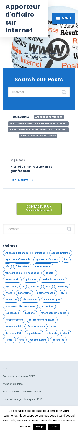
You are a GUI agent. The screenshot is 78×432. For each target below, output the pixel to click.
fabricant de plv (13, 273)
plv (62, 293)
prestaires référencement (20, 306)
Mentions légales (13, 383)
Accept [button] (39, 426)
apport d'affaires (60, 253)
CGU (5, 368)
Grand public (12, 279)
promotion (47, 306)
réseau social (13, 326)
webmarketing (38, 339)
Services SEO (13, 333)
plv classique (30, 299)
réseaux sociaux (36, 326)
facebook (33, 273)
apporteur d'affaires (47, 259)
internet (34, 286)
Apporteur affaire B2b (48, 117)
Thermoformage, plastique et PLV (22, 399)
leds (48, 286)
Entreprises (22, 266)
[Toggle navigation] (63, 18)
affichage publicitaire (16, 253)
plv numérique (51, 299)
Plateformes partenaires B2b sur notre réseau (38, 129)
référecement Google (53, 313)
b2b (66, 259)
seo (53, 326)
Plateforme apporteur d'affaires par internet (38, 123)
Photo (8, 293)
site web (52, 333)
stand (66, 333)
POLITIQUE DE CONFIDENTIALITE (22, 391)
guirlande (30, 279)
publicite (30, 313)
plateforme (24, 293)
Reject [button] (53, 426)
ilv (23, 286)
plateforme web (46, 293)
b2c (7, 266)
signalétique (34, 333)
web (21, 339)
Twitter (9, 339)
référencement (14, 319)
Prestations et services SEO (38, 135)
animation (40, 253)
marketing (62, 286)
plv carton (11, 299)
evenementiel (43, 266)
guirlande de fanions (53, 279)
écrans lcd (58, 339)
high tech (10, 286)
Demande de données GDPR (19, 376)
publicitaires (12, 313)
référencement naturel (42, 319)
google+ (50, 273)
